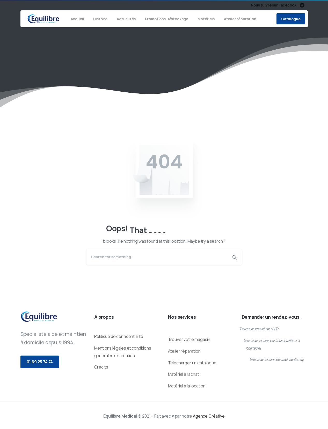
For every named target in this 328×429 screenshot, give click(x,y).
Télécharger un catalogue (192, 378)
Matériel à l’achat (183, 390)
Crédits (101, 378)
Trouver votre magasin (189, 355)
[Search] (157, 257)
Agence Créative (209, 416)
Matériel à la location (187, 401)
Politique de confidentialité (118, 347)
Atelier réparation (184, 367)
